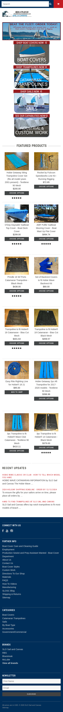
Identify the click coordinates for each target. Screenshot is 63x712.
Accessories (8, 628)
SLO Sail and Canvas (12, 649)
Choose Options (16, 193)
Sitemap (6, 597)
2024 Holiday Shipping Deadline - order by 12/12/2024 (29, 489)
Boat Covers (8, 615)
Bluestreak (7, 656)
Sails (4, 621)
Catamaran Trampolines (13, 618)
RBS (4, 653)
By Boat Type (8, 625)
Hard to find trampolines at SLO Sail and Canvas (28, 501)
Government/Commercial (14, 632)
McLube (6, 659)
